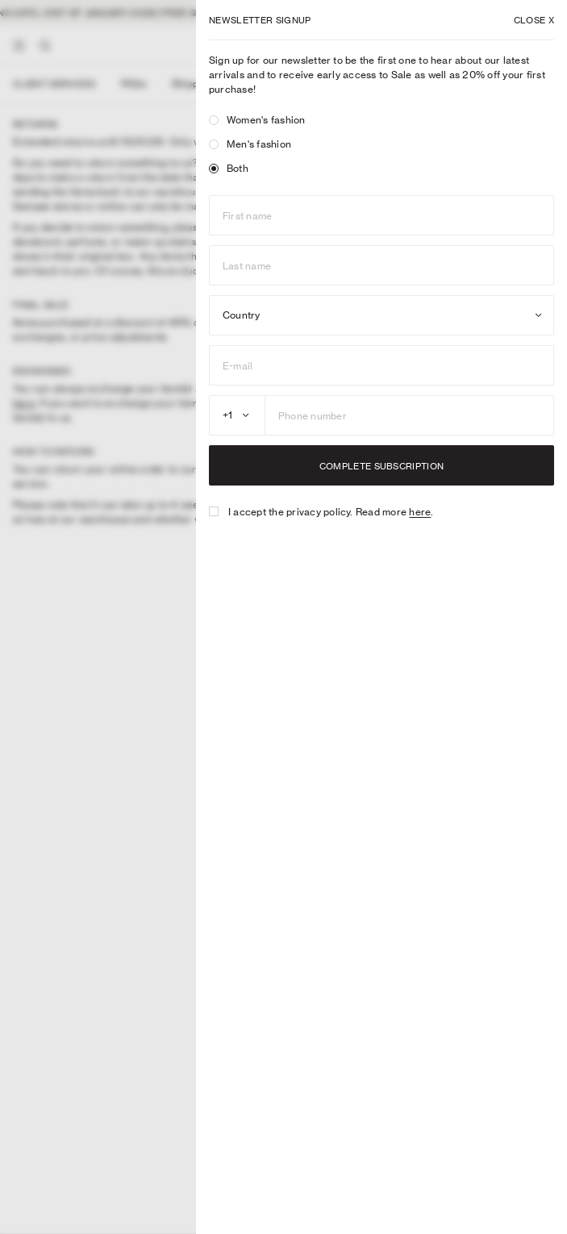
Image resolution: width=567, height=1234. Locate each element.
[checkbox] (214, 511)
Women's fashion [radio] (257, 120)
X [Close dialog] (534, 20)
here (420, 512)
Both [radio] (228, 168)
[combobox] (381, 315)
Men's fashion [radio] (250, 144)
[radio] (214, 120)
